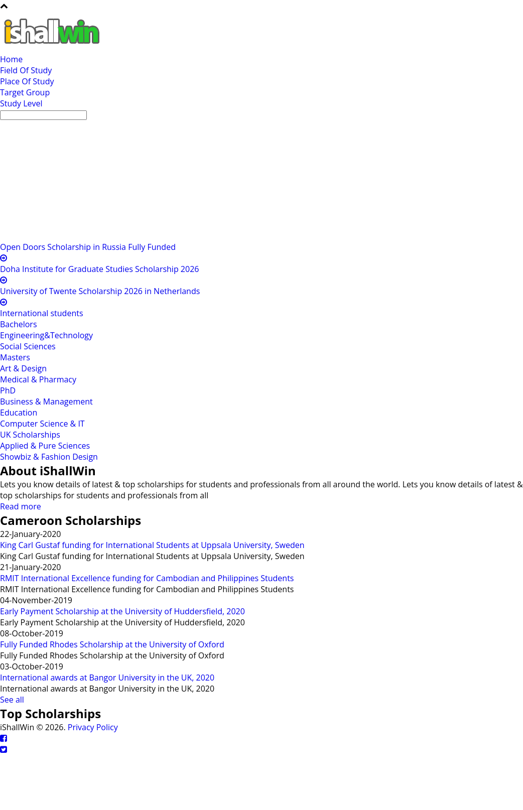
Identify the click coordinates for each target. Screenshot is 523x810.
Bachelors (18, 324)
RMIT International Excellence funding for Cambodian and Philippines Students (147, 578)
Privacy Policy (93, 727)
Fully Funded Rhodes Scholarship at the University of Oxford (112, 644)
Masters (15, 357)
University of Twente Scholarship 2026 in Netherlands (100, 291)
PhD (8, 390)
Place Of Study (27, 81)
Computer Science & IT (42, 423)
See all (12, 699)
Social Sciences (28, 346)
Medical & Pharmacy (38, 379)
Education (18, 412)
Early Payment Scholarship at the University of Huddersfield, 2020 (122, 611)
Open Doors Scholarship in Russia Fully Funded (88, 246)
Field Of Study (26, 70)
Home (11, 59)
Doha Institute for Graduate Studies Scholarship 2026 (99, 269)
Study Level (21, 103)
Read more (20, 506)
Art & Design (23, 368)
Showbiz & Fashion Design (49, 456)
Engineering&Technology (46, 335)
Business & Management (46, 401)
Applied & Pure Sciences (45, 445)
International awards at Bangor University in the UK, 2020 (107, 677)
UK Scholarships (30, 434)
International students (41, 313)
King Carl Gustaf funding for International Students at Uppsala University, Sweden (152, 545)
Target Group (25, 92)
